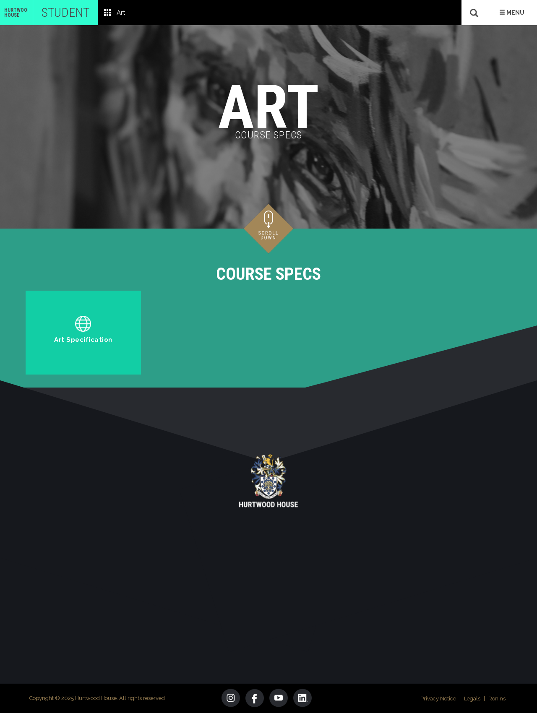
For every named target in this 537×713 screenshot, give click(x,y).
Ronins (497, 698)
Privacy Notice (438, 698)
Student (65, 12)
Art (121, 12)
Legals (472, 698)
